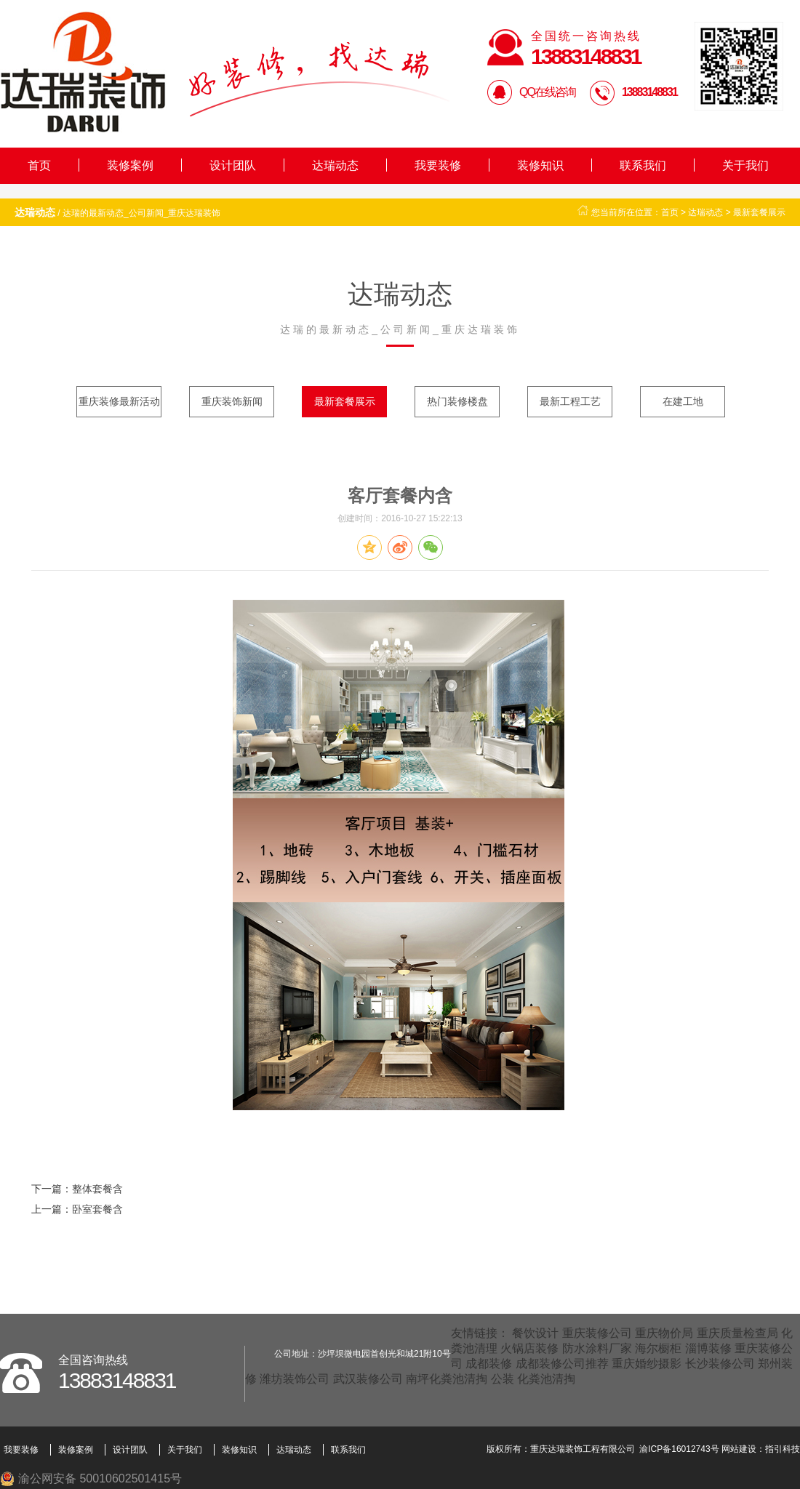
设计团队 (232, 165)
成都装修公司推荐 (562, 1363)
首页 (39, 165)
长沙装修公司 (720, 1363)
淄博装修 (708, 1348)
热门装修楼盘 (457, 401)
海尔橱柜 (658, 1348)
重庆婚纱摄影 (646, 1363)
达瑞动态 (335, 165)
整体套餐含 (97, 1189)
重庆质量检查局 (737, 1333)
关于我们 (745, 165)
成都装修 (488, 1363)
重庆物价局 (664, 1333)
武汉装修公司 (368, 1379)
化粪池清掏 (546, 1379)
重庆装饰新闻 (232, 401)
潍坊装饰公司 (294, 1379)
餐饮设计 (535, 1333)
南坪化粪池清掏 (446, 1379)
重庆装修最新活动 (119, 401)
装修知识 (540, 165)
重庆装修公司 (597, 1333)
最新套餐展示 (759, 212)
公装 (502, 1379)
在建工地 (683, 401)
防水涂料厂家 (597, 1348)
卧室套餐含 (97, 1209)
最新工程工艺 (570, 401)
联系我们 (643, 165)
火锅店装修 (529, 1348)
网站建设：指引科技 (760, 1449)
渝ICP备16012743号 (679, 1449)
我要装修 (438, 165)
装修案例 (130, 165)
